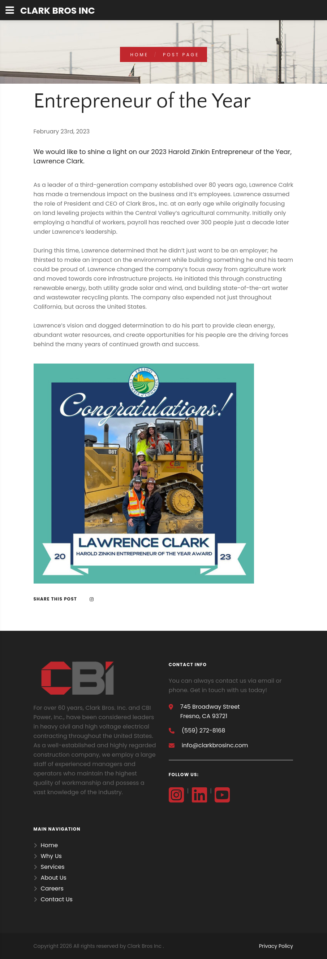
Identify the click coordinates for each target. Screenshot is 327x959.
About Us (53, 878)
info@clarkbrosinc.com (215, 745)
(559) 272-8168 (203, 730)
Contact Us (57, 899)
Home (49, 845)
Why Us (51, 856)
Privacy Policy (276, 946)
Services (53, 867)
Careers (52, 888)
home (139, 55)
